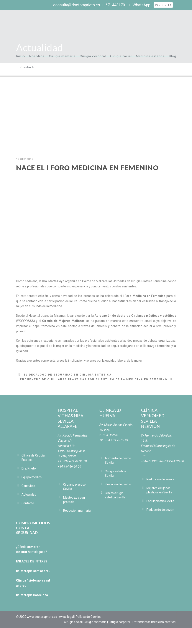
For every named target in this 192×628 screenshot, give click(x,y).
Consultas (28, 486)
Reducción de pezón (160, 509)
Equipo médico (31, 477)
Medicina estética (150, 56)
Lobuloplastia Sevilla (160, 501)
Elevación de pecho (118, 484)
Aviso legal (66, 616)
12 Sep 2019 (24, 159)
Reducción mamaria (77, 510)
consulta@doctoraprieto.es (76, 5)
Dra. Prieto (28, 468)
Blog (172, 56)
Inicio (20, 56)
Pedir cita (163, 5)
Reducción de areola (160, 479)
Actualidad (28, 494)
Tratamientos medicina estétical (154, 622)
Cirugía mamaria (62, 56)
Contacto (28, 67)
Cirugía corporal (93, 56)
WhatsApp (141, 5)
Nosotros (37, 56)
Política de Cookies (88, 616)
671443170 (115, 5)
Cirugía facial (121, 56)
